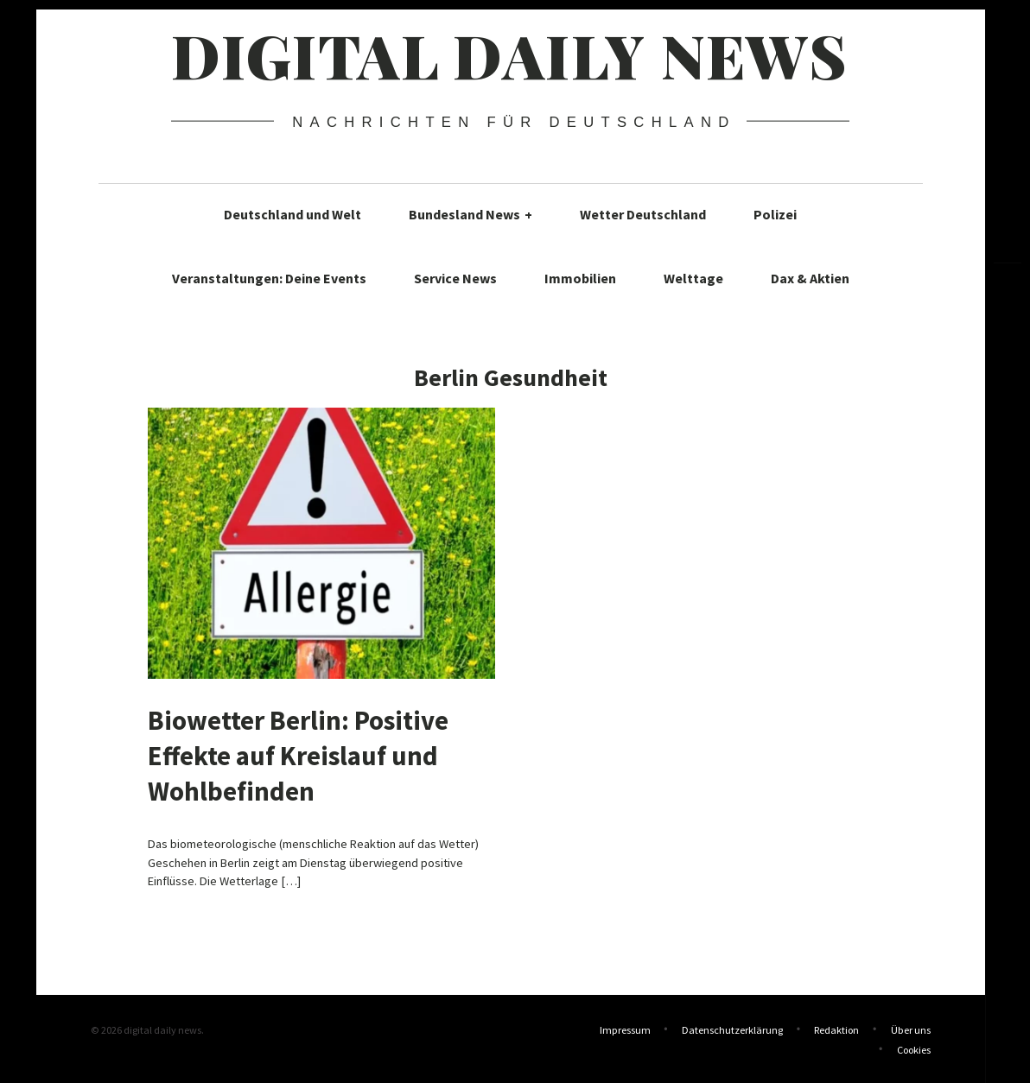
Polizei (775, 214)
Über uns (911, 1029)
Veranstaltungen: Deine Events (269, 278)
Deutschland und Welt (292, 214)
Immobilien (580, 278)
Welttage (693, 278)
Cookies (914, 1048)
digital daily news (509, 54)
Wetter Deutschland (643, 214)
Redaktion (836, 1029)
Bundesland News (470, 214)
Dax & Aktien (810, 278)
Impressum (625, 1029)
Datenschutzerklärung (732, 1029)
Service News (455, 278)
